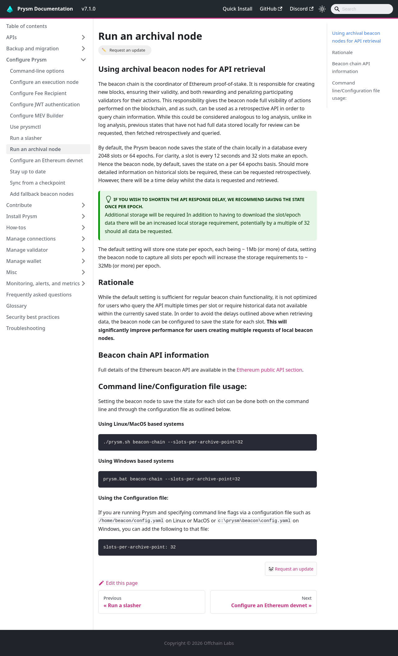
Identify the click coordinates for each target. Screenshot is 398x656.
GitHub (271, 8)
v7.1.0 (89, 8)
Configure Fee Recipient (38, 93)
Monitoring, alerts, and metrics (43, 283)
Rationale (342, 52)
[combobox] (362, 9)
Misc (11, 272)
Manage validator (27, 249)
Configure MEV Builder (36, 115)
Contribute (19, 205)
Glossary (16, 305)
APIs (11, 37)
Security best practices (33, 317)
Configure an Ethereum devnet (46, 160)
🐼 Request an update (290, 569)
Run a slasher (26, 138)
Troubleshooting (25, 328)
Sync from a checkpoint (37, 182)
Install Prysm (21, 216)
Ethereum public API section (269, 369)
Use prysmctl (25, 126)
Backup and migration (32, 48)
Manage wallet (23, 261)
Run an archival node (35, 149)
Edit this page (118, 583)
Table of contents (26, 26)
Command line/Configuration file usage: (356, 90)
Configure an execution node (44, 82)
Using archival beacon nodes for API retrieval (356, 37)
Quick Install (237, 8)
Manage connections (31, 238)
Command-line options (37, 70)
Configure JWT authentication (45, 104)
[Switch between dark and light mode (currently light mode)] (322, 9)
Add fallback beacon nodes (42, 193)
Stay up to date (28, 171)
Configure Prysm (26, 59)
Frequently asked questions (39, 294)
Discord (301, 8)
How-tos (16, 227)
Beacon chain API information (351, 67)
